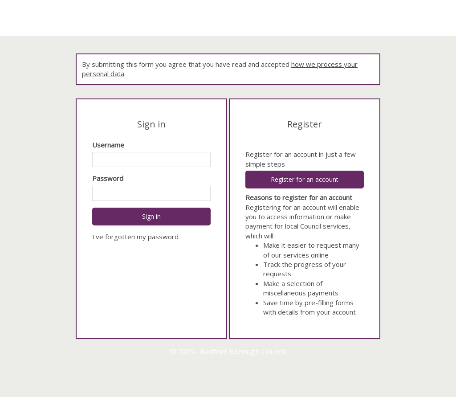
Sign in (151, 216)
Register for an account (304, 179)
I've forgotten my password (135, 236)
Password (107, 178)
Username (108, 144)
